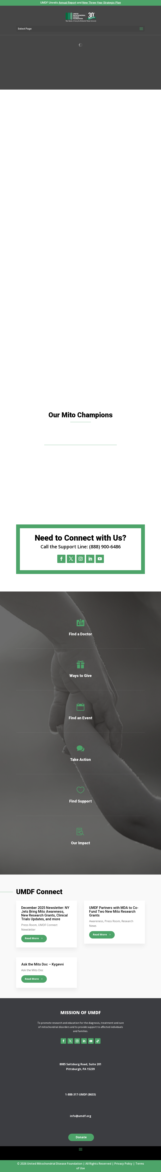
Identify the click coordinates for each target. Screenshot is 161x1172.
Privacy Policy (123, 1163)
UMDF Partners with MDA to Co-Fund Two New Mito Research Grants (113, 911)
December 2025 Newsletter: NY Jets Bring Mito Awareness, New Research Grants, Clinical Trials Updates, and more (45, 913)
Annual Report (67, 2)
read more (32, 938)
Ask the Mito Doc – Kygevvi (42, 964)
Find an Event (80, 718)
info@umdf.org (80, 1116)
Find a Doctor (80, 634)
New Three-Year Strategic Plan (101, 2)
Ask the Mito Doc (32, 970)
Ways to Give (80, 676)
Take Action (80, 759)
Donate (81, 1137)
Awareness (96, 921)
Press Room (29, 925)
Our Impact (80, 843)
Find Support (80, 801)
